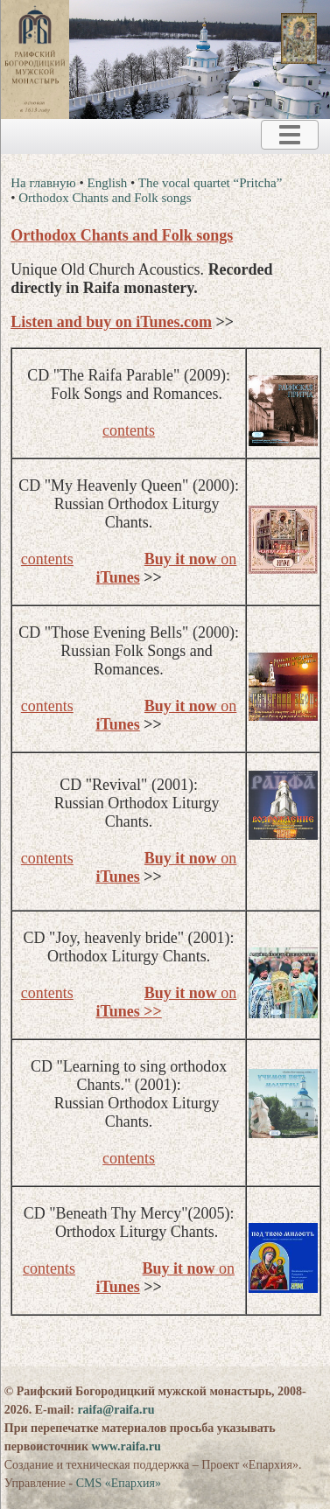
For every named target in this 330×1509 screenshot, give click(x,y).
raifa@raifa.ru (115, 1409)
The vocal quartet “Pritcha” (210, 183)
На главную (43, 183)
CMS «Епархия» (118, 1483)
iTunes (117, 577)
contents (128, 430)
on (190, 559)
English (108, 183)
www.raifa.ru (126, 1446)
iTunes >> (128, 1011)
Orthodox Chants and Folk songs (105, 198)
